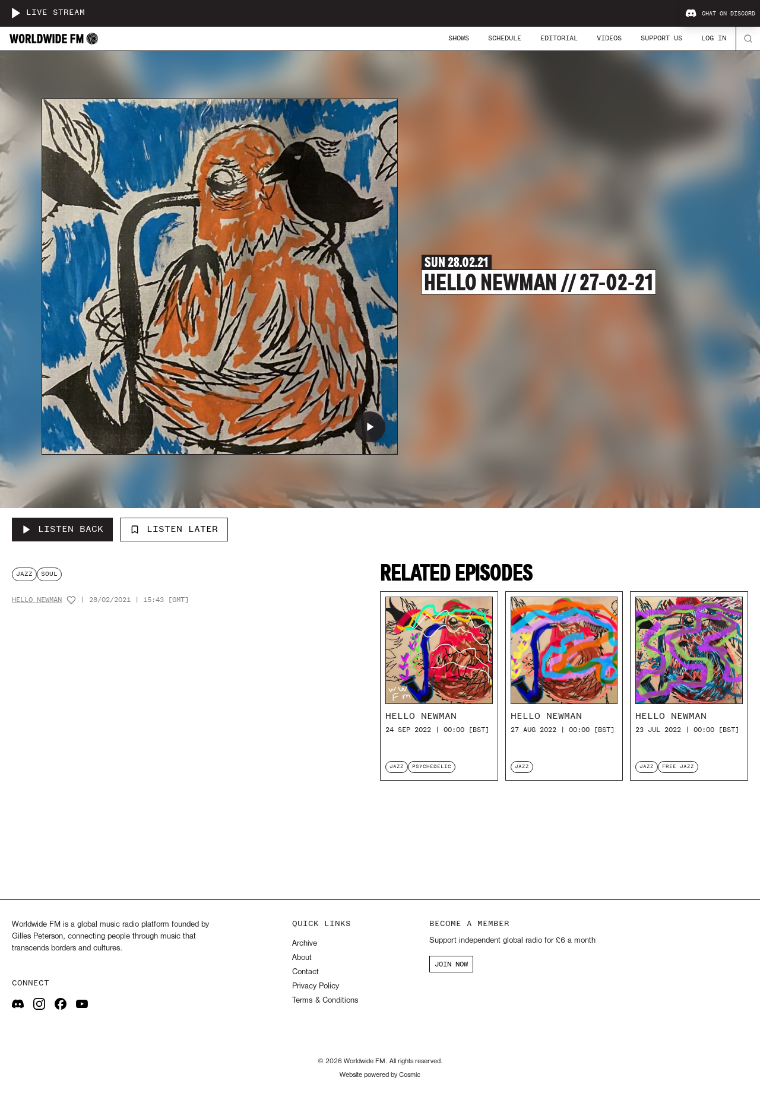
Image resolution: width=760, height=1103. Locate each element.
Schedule (504, 38)
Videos (609, 38)
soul (49, 574)
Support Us (661, 38)
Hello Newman (37, 600)
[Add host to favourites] (71, 600)
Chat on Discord (720, 14)
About (302, 958)
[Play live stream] (15, 13)
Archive (304, 943)
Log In (713, 38)
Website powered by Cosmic (380, 1075)
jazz (24, 574)
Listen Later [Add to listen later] (174, 529)
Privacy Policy (315, 986)
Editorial (559, 38)
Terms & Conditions (325, 1000)
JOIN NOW (451, 964)
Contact (305, 972)
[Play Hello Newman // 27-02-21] (369, 426)
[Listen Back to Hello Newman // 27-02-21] (62, 529)
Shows (458, 38)
